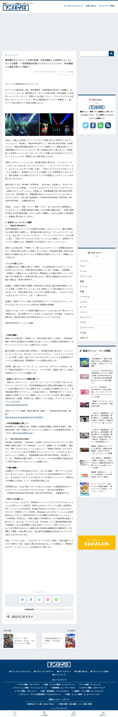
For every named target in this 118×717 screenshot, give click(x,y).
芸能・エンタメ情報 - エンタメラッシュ (59, 684)
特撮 (82, 281)
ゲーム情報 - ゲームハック (90, 684)
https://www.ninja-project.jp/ (16, 405)
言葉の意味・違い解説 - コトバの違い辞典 (75, 704)
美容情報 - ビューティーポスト (64, 688)
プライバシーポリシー (45, 671)
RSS (108, 129)
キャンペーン (86, 317)
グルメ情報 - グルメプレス (29, 684)
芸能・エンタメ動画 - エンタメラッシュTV (82, 694)
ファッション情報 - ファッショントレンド (31, 688)
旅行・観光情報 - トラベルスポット (55, 691)
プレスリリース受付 (107, 6)
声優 (82, 292)
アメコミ (84, 287)
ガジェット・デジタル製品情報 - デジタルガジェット (41, 694)
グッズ (83, 307)
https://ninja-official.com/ (22, 433)
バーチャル (85, 297)
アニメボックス (61, 708)
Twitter (86, 129)
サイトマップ (60, 675)
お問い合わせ (91, 6)
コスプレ (84, 302)
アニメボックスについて (73, 6)
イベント (47, 609)
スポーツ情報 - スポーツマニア (93, 688)
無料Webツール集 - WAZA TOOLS (41, 704)
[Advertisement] (59, 31)
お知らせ (84, 338)
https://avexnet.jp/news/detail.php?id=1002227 (24, 417)
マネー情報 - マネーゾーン (26, 691)
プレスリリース (67, 609)
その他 (83, 333)
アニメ (39, 609)
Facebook (93, 129)
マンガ (83, 271)
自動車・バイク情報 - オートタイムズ (88, 691)
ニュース (84, 261)
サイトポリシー (65, 671)
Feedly (100, 129)
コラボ (56, 609)
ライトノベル (86, 276)
